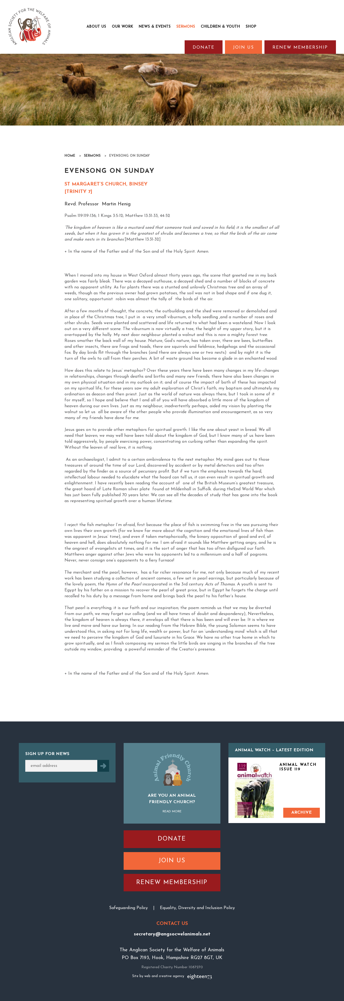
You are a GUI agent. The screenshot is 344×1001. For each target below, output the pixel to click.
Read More (172, 811)
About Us (96, 27)
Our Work (122, 27)
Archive (301, 812)
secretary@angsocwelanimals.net (172, 934)
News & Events (155, 27)
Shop (251, 27)
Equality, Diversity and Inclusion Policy (197, 908)
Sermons (185, 27)
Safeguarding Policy (128, 908)
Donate (203, 47)
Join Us (243, 47)
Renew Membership (300, 47)
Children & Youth (220, 27)
